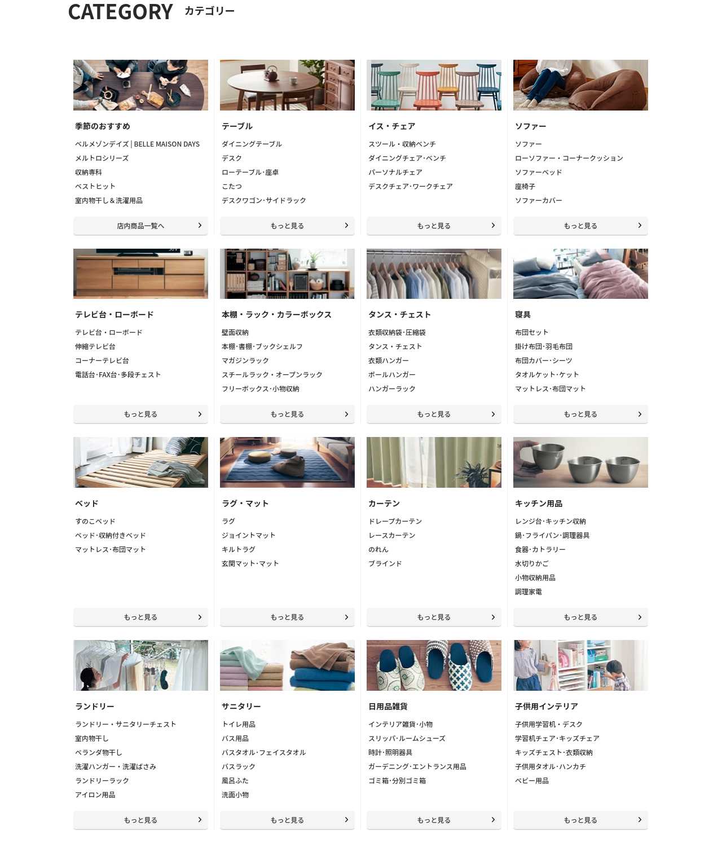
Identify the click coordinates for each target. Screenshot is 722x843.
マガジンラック (245, 360)
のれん (378, 549)
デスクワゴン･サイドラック (264, 200)
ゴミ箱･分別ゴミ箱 (397, 780)
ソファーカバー (538, 200)
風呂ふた (235, 780)
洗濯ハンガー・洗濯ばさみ (115, 766)
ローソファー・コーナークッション (569, 157)
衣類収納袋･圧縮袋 (397, 332)
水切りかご (532, 563)
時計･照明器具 (390, 752)
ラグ (228, 521)
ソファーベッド (538, 171)
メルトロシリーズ (102, 157)
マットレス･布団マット (550, 388)
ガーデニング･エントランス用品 (417, 766)
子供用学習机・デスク (549, 724)
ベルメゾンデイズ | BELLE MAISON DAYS (137, 143)
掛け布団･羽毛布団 (544, 346)
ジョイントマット (249, 535)
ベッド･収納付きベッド (110, 535)
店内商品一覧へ (140, 225)
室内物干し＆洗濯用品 (109, 200)
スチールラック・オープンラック (272, 374)
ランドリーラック (102, 780)
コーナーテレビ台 (102, 360)
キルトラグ (239, 549)
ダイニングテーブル (252, 143)
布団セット (532, 332)
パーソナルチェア (395, 171)
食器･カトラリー (540, 549)
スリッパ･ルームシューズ (407, 738)
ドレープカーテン (395, 521)
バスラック (239, 766)
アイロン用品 (95, 794)
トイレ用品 (239, 724)
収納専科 (88, 171)
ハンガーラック (392, 388)
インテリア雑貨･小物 (400, 724)
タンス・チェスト (395, 346)
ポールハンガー (392, 374)
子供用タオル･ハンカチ (550, 766)
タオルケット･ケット (547, 374)
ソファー (528, 143)
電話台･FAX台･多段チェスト (118, 374)
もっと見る (287, 225)
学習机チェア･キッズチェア (557, 738)
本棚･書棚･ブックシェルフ (262, 346)
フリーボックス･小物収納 (261, 388)
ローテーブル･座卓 (250, 171)
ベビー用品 (532, 780)
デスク (232, 157)
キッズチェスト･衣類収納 (554, 752)
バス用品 (235, 738)
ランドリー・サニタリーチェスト (126, 724)
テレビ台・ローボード (109, 332)
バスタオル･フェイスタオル (264, 752)
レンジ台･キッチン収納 (550, 521)
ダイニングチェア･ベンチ (407, 157)
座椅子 (525, 186)
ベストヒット (95, 186)
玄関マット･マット (250, 563)
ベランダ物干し (98, 752)
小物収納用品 (535, 577)
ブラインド (385, 563)
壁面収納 (235, 332)
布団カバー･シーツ (544, 360)
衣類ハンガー (388, 360)
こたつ (232, 186)
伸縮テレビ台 (95, 346)
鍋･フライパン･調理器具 (552, 535)
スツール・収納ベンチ (402, 143)
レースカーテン (391, 535)
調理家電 (528, 591)
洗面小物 (235, 794)
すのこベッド (95, 521)
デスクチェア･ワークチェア (410, 186)
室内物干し (92, 738)
